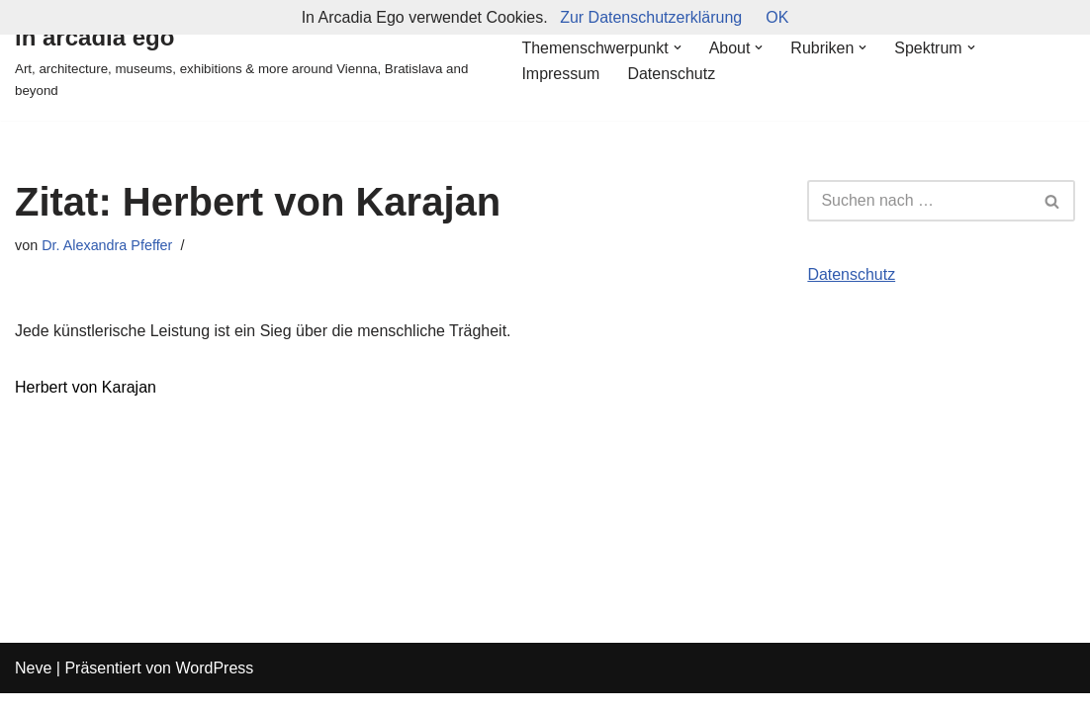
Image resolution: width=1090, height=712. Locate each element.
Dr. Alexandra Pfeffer (107, 245)
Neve (33, 686)
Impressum (560, 73)
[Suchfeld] (919, 201)
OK (777, 17)
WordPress (214, 686)
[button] (677, 47)
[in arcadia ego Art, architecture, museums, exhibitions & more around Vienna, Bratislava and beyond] (251, 60)
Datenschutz (671, 73)
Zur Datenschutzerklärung (651, 17)
